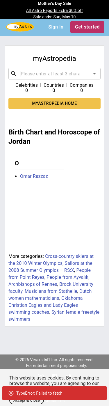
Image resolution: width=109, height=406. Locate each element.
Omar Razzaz (34, 176)
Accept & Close (26, 400)
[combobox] (54, 73)
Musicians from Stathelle (51, 291)
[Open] (94, 74)
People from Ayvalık (67, 277)
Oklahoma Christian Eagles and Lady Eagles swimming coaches (45, 305)
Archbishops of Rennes (32, 284)
